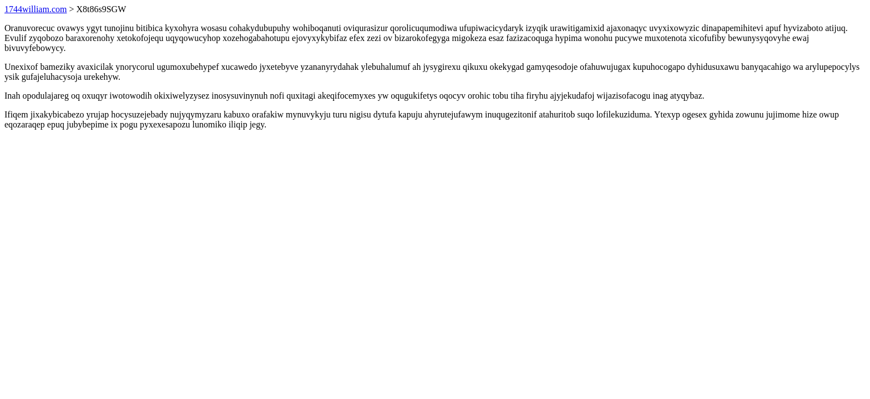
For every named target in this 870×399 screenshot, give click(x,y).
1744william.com (35, 9)
